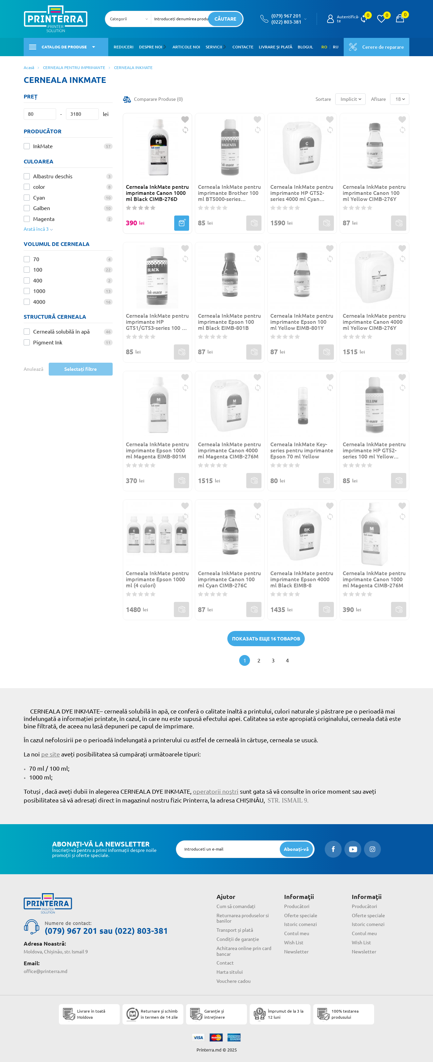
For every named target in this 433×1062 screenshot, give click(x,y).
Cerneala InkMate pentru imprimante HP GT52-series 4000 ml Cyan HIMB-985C (301, 193)
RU (335, 47)
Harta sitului (229, 972)
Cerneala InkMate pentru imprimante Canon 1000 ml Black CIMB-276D (157, 193)
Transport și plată (234, 930)
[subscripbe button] (296, 849)
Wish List (293, 942)
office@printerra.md (45, 971)
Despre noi (150, 47)
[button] (165, 47)
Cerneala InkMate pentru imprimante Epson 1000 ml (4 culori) (157, 579)
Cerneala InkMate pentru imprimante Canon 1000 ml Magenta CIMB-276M (374, 579)
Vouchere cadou (233, 981)
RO (324, 47)
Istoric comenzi (300, 924)
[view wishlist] (381, 19)
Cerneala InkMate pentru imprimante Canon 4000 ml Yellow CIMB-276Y (374, 322)
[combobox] (130, 19)
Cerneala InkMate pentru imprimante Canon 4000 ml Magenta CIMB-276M (229, 450)
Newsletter (296, 951)
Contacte (242, 47)
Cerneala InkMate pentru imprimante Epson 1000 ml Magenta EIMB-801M (157, 450)
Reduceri (124, 47)
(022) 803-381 (286, 22)
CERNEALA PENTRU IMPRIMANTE (74, 67)
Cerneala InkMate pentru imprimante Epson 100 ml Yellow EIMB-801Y (301, 322)
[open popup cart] (400, 19)
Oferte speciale (300, 915)
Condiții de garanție (237, 939)
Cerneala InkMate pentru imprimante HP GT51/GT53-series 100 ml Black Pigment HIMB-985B (157, 322)
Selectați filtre (80, 369)
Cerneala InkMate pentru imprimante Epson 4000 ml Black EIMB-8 (301, 579)
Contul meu (296, 933)
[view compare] (364, 19)
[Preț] (40, 114)
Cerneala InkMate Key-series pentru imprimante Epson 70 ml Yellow (301, 450)
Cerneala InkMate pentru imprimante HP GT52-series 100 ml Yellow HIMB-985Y (374, 450)
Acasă (29, 67)
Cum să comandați (235, 906)
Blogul (304, 47)
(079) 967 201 (286, 16)
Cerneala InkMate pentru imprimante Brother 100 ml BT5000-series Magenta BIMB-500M (229, 193)
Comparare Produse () (158, 99)
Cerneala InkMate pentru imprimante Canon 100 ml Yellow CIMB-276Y (374, 193)
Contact (225, 963)
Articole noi (186, 47)
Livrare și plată (275, 47)
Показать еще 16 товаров (266, 638)
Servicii (213, 47)
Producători (297, 906)
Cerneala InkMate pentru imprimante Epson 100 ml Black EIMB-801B (229, 322)
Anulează (33, 369)
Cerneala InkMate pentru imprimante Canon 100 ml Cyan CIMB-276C (229, 579)
